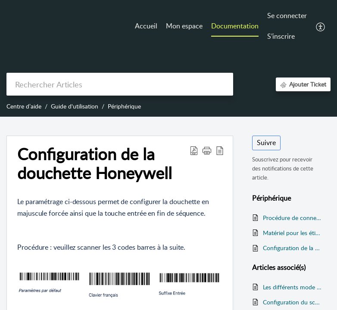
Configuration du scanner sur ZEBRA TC (292, 302)
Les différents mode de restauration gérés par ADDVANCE (292, 287)
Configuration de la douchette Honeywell (292, 248)
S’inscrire (281, 36)
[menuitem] (287, 16)
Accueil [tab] (146, 26)
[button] (321, 26)
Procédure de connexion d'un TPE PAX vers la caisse (292, 218)
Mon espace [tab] (184, 26)
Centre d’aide (23, 106)
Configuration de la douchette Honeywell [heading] (94, 164)
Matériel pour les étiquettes (292, 233)
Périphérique (124, 106)
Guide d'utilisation (74, 106)
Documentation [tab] (235, 26)
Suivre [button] (266, 142)
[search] (119, 84)
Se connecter (287, 15)
